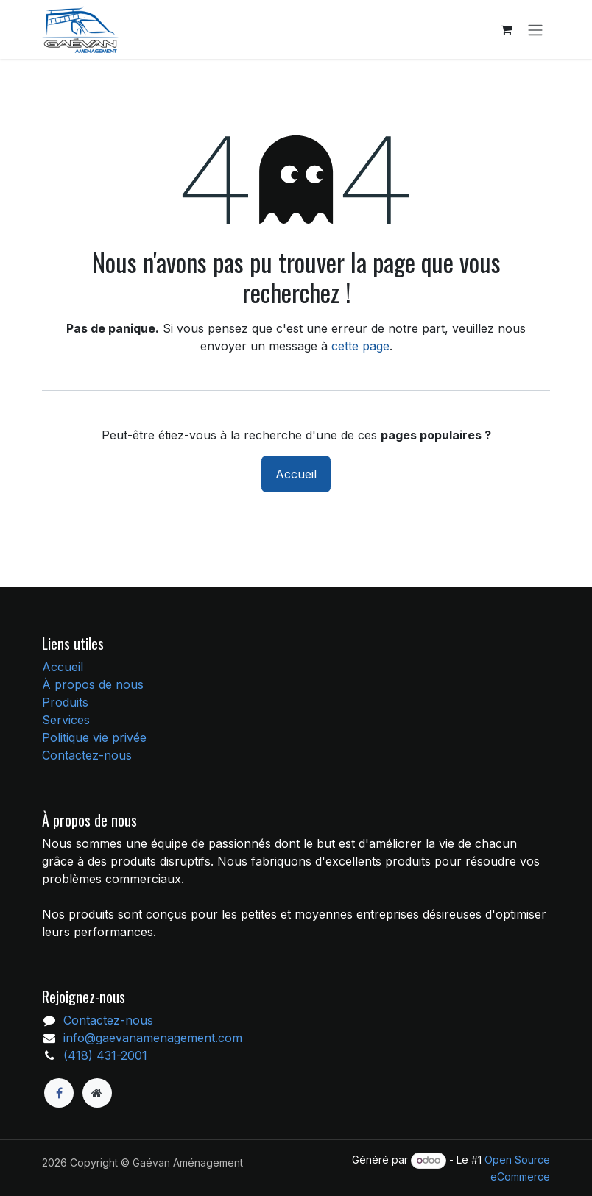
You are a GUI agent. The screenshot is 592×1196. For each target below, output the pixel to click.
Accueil (296, 474)
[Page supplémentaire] (97, 1093)
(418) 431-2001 (105, 1055)
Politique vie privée (94, 737)
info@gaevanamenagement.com (152, 1037)
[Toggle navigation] (535, 29)
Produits (65, 702)
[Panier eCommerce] (506, 29)
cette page (360, 346)
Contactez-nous (87, 755)
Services (66, 719)
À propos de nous (93, 684)
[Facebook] (59, 1093)
